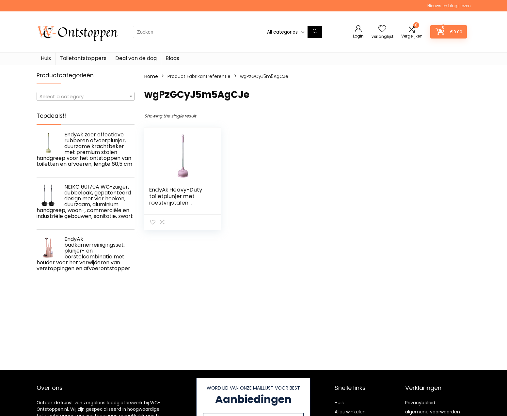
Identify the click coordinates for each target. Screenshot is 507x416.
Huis (46, 58)
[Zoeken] (315, 32)
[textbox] (85, 96)
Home (151, 76)
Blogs (172, 58)
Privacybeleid (420, 402)
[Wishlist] (382, 29)
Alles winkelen (350, 411)
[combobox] (86, 96)
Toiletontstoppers (83, 58)
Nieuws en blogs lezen (449, 5)
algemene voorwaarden (432, 411)
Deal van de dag (136, 58)
